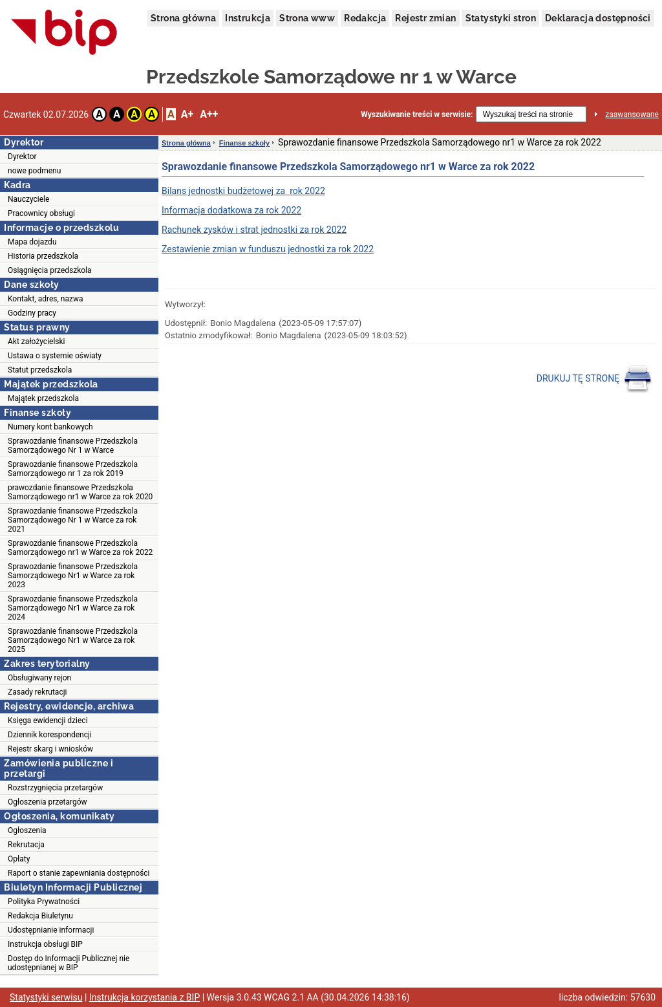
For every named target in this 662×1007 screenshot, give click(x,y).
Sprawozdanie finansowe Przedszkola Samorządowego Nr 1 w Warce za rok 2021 (73, 520)
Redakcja (365, 18)
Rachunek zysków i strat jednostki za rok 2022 (254, 229)
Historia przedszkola (43, 256)
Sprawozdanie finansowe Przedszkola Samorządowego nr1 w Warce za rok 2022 (80, 548)
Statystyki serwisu (46, 997)
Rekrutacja (26, 844)
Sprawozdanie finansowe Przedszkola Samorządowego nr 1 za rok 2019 (73, 469)
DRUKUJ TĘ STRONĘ (594, 379)
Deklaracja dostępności (598, 18)
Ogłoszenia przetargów (47, 802)
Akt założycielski (36, 341)
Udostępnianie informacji (51, 930)
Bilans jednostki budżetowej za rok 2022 (243, 191)
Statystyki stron (500, 18)
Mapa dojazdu (32, 241)
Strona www (307, 18)
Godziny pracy (32, 313)
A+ (187, 114)
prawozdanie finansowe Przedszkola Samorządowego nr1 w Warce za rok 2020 (80, 492)
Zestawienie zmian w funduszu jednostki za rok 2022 (268, 249)
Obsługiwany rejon (39, 677)
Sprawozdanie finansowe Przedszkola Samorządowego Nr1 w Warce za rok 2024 (73, 608)
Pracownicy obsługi (41, 213)
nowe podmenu (34, 170)
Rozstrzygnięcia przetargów (55, 787)
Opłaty (19, 858)
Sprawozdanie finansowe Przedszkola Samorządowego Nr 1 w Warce (73, 446)
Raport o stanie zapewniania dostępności (79, 873)
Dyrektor (22, 156)
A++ (209, 114)
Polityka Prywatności (44, 901)
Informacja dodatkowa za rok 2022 (231, 210)
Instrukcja (247, 18)
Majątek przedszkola (43, 398)
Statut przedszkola (40, 369)
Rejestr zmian (425, 18)
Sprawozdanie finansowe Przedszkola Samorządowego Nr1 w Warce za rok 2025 (73, 640)
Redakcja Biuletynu (40, 915)
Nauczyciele (28, 199)
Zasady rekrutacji (37, 692)
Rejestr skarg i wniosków (50, 748)
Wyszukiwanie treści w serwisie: (417, 114)
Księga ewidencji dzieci (48, 720)
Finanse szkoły (244, 143)
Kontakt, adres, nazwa (45, 298)
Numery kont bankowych (50, 426)
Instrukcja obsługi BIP (45, 944)
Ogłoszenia (27, 830)
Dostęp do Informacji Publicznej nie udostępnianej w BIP (68, 963)
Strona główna (183, 18)
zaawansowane (632, 114)
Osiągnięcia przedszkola (50, 270)
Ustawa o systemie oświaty (54, 355)
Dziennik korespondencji (50, 734)
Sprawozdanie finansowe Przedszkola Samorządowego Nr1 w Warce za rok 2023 (73, 575)
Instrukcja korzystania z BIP (144, 997)
